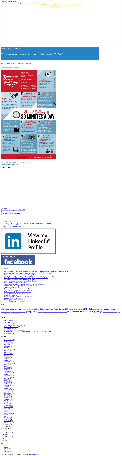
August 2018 (7, 393)
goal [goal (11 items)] (66, 309)
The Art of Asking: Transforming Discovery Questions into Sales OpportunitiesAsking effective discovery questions (36, 271)
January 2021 (8, 360)
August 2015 (7, 414)
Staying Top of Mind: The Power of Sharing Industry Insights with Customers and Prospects (29, 276)
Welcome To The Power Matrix (12, 298)
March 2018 (7, 400)
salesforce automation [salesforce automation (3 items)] (63, 312)
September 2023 (8, 344)
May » (7, 440)
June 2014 (7, 424)
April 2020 (7, 369)
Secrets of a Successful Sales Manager (14, 301)
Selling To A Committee (11, 295)
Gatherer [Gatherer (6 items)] (61, 309)
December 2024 (8, 340)
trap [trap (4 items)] (114, 312)
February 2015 (8, 422)
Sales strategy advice (6, 162)
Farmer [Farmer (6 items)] (56, 309)
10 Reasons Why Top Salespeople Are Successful (17, 292)
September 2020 (8, 363)
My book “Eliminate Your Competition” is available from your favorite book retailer (27, 223)
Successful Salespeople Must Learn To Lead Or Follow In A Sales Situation (25, 284)
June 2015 (7, 416)
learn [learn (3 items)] (81, 309)
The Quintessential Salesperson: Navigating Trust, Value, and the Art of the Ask (26, 278)
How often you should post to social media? (13, 209)
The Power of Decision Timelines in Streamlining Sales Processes (22, 275)
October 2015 (8, 413)
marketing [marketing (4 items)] (94, 309)
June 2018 (7, 396)
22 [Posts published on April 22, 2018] (1, 436)
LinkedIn (3, 164)
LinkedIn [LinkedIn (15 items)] (87, 308)
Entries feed (7, 448)
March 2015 (7, 421)
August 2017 (7, 410)
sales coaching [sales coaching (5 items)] (54, 312)
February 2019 (8, 386)
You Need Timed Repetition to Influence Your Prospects (19, 279)
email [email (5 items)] (51, 309)
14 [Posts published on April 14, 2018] (12, 432)
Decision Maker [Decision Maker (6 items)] (45, 309)
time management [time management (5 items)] (108, 312)
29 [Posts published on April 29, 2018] (1, 438)
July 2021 (7, 355)
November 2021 (8, 354)
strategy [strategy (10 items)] (99, 311)
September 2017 (8, 408)
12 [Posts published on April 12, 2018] (8, 432)
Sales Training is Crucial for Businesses (15, 282)
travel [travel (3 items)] (2, 313)
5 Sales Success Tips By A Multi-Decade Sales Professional (20, 281)
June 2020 (7, 366)
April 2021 (7, 358)
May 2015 (7, 418)
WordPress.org (8, 451)
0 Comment (16, 67)
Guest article (7, 324)
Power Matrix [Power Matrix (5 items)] (112, 309)
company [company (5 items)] (14, 309)
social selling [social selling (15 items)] (88, 311)
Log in (6, 447)
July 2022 (7, 351)
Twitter (16, 164)
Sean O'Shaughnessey (7, 67)
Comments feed (8, 450)
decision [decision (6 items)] (36, 309)
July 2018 (7, 394)
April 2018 (7, 399)
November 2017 (8, 407)
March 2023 (7, 347)
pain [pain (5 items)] (101, 309)
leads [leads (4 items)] (79, 309)
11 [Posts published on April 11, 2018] (6, 432)
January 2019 (8, 388)
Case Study (7, 322)
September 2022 (8, 349)
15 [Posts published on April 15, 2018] (1, 434)
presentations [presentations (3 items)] (13, 312)
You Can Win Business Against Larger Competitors (18, 290)
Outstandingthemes (34, 454)
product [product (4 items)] (18, 312)
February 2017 (8, 411)
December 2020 (8, 361)
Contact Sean (7, 221)
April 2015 (7, 419)
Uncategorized (8, 333)
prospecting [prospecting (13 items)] (31, 311)
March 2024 (7, 343)
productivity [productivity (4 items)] (23, 312)
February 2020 (8, 372)
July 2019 (7, 379)
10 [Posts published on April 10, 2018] (5, 432)
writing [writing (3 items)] (23, 313)
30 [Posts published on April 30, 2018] (3, 438)
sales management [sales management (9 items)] (74, 312)
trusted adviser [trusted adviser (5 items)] (10, 314)
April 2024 (7, 341)
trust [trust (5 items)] (4, 314)
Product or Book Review (11, 327)
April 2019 (7, 383)
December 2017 (8, 405)
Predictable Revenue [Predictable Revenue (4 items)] (6, 312)
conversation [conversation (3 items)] (29, 309)
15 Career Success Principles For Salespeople (16, 289)
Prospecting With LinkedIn (11, 287)
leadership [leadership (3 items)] (75, 309)
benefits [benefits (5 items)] (4, 309)
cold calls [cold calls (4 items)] (9, 309)
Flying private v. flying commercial (10, 212)
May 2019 (7, 382)
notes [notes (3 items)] (98, 309)
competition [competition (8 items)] (22, 309)
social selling (10, 164)
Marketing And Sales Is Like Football (14, 299)
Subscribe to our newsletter (11, 224)
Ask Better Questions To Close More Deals (16, 293)
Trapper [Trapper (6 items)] (117, 312)
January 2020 (8, 374)
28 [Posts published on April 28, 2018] (12, 436)
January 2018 (8, 403)
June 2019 (7, 380)
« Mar (2, 440)
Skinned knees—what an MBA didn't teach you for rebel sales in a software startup (27, 331)
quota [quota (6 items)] (44, 312)
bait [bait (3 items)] (1, 309)
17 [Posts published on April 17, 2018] (5, 434)
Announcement (8, 320)
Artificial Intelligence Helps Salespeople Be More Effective (20, 285)
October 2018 (8, 389)
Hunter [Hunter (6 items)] (71, 309)
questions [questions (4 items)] (40, 312)
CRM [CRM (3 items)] (33, 309)
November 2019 (8, 377)
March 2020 (7, 371)
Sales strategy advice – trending (13, 330)
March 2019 (7, 385)
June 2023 (7, 346)
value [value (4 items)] (20, 313)
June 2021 (7, 357)
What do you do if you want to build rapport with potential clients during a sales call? (27, 273)
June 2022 (7, 352)
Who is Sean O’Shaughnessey (12, 226)
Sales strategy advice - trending (21, 162)
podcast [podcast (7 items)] (105, 309)
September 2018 (8, 391)
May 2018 (7, 397)
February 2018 (8, 402)
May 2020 (7, 368)
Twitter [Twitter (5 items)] (16, 314)
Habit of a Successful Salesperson (13, 325)
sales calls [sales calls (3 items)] (48, 312)
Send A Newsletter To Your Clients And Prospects (18, 296)
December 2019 (8, 375)
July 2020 (7, 365)
